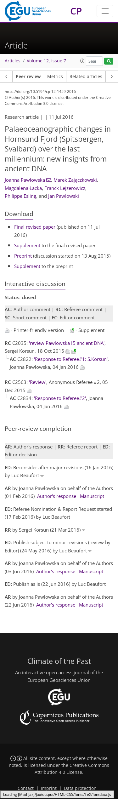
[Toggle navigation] (105, 11)
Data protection (80, 788)
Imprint (49, 788)
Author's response (56, 496)
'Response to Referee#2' (60, 398)
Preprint (23, 256)
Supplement (27, 245)
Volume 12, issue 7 (46, 61)
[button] (82, 61)
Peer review (28, 76)
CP (76, 10)
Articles (12, 61)
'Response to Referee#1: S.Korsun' (71, 359)
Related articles (86, 76)
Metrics (55, 76)
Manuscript (92, 496)
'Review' (37, 382)
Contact (26, 788)
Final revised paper (34, 227)
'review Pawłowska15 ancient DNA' (66, 343)
